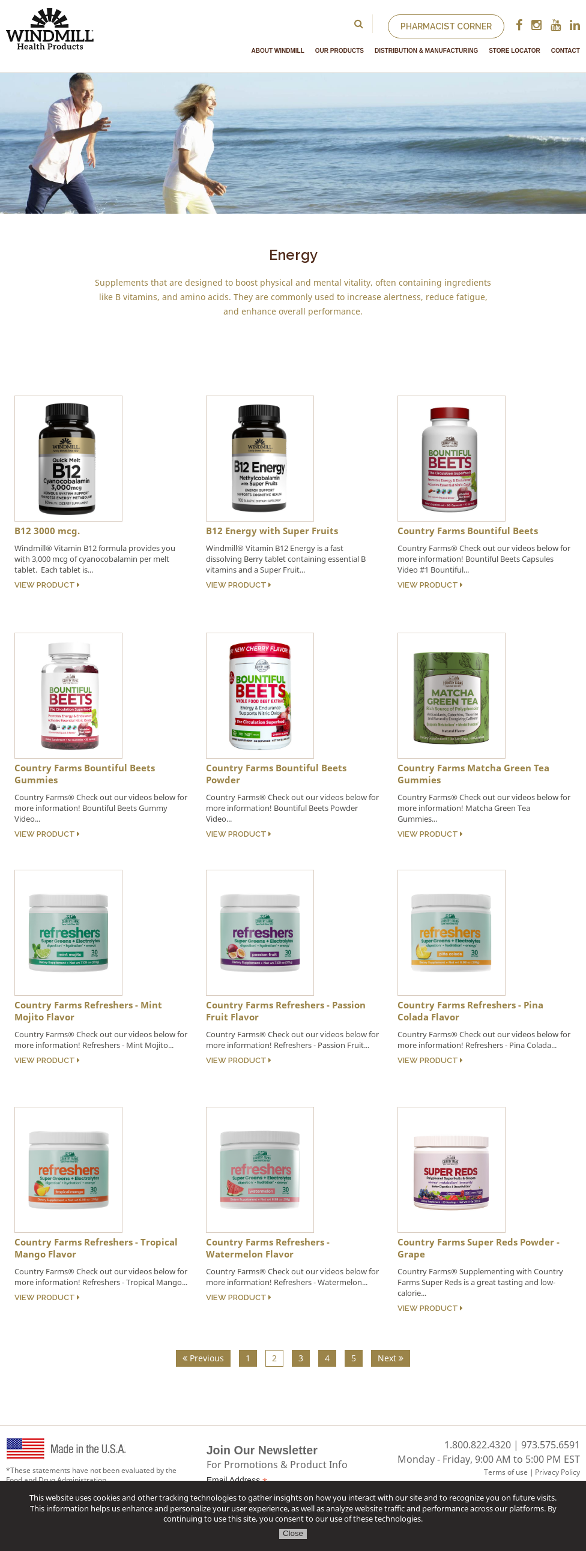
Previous (203, 1358)
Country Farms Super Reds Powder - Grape (478, 1248)
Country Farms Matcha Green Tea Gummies (473, 774)
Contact (565, 50)
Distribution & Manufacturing (426, 50)
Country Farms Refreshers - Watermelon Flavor (268, 1248)
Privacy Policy (557, 1472)
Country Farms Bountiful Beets (467, 531)
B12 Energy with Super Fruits (272, 531)
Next (390, 1358)
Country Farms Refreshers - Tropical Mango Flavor (96, 1248)
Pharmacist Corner (446, 26)
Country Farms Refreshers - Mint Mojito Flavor (88, 1011)
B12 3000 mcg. (47, 531)
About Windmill (278, 50)
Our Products (339, 50)
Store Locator (514, 50)
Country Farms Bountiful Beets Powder (276, 774)
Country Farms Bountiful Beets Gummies (84, 774)
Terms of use (506, 1472)
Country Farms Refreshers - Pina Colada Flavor (470, 1011)
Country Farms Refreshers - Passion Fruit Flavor (286, 1011)
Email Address (237, 1480)
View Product (47, 585)
